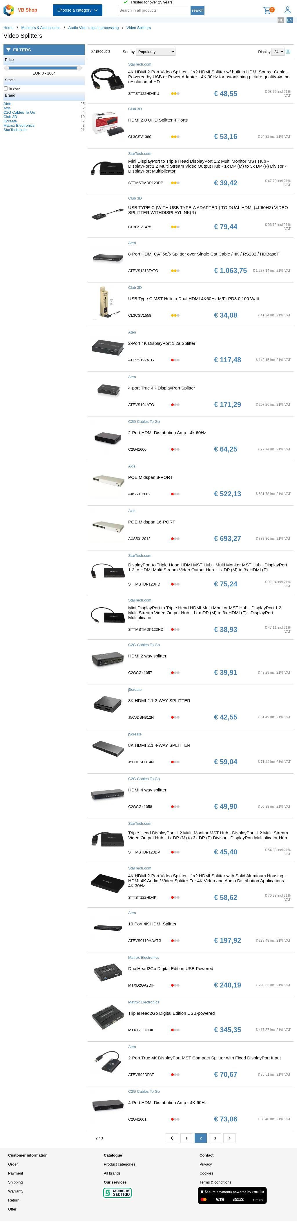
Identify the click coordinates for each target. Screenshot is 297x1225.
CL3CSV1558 (139, 315)
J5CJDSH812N (141, 717)
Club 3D (10, 117)
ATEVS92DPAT (141, 1074)
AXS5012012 (139, 539)
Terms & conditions (215, 1182)
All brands (112, 1173)
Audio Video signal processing (93, 28)
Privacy (206, 1164)
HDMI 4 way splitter (147, 789)
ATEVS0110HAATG (144, 940)
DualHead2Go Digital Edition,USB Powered (170, 968)
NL (280, 20)
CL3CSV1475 (139, 227)
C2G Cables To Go (19, 112)
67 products (101, 51)
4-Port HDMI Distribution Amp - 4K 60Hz (167, 1102)
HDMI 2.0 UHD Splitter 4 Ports (158, 119)
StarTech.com (14, 130)
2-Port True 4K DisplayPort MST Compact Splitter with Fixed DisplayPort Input (204, 1057)
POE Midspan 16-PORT (151, 521)
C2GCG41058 (140, 806)
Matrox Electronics (19, 125)
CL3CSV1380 (139, 137)
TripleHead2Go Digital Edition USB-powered (171, 1013)
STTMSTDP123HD (144, 584)
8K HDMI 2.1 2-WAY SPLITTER (159, 700)
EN (289, 20)
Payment (15, 1173)
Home (8, 28)
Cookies (206, 1173)
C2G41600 (137, 449)
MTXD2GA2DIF (141, 985)
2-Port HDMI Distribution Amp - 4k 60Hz (167, 432)
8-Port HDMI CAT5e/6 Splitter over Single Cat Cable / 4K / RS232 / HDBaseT (203, 253)
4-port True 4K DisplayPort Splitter (161, 387)
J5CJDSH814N (141, 762)
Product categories (119, 1164)
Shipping (15, 1182)
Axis (7, 108)
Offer (12, 1209)
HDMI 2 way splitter (147, 655)
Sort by (129, 52)
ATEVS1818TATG (143, 271)
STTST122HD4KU (143, 93)
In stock (12, 88)
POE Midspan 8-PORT (150, 477)
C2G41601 (137, 1119)
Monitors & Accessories (41, 28)
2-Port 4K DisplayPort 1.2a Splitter (161, 343)
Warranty (15, 1191)
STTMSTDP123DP (144, 852)
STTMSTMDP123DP (145, 183)
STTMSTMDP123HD (145, 629)
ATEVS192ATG (141, 360)
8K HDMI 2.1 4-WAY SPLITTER (159, 745)
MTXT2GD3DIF (141, 1030)
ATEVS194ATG (141, 405)
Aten (7, 104)
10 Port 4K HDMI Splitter (152, 923)
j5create (10, 121)
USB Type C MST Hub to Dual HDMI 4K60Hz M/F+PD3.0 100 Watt (193, 298)
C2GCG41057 (140, 673)
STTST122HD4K (142, 897)
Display (264, 52)
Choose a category (77, 10)
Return (13, 1200)
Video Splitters (138, 28)
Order (13, 1164)
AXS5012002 (139, 494)
